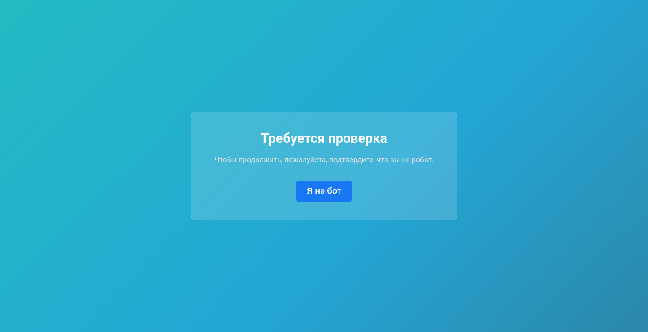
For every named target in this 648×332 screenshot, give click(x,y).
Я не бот (324, 191)
